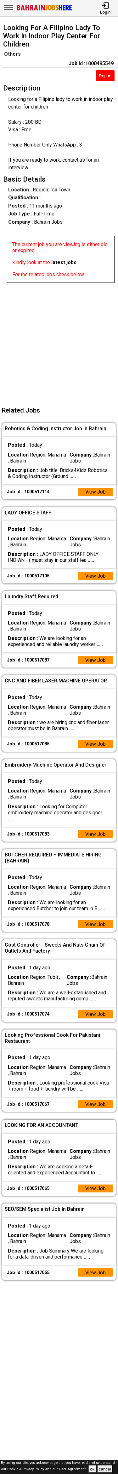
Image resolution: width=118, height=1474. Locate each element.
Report (105, 75)
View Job (95, 492)
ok (92, 1469)
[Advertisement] (59, 342)
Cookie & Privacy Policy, (26, 1469)
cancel (105, 1469)
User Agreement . (73, 1469)
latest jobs (63, 262)
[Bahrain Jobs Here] (44, 10)
